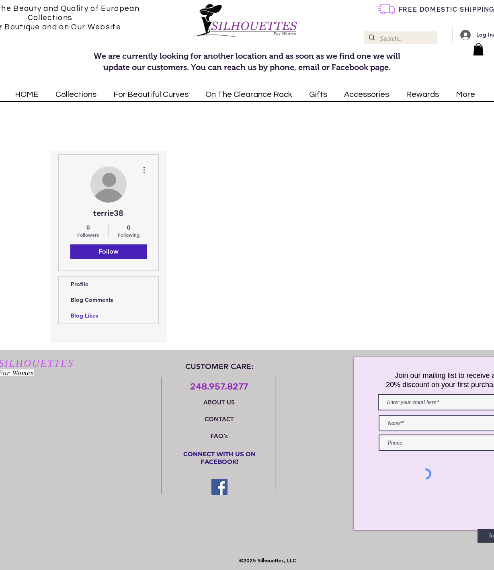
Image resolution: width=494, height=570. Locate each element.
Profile (79, 284)
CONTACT (219, 419)
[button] (478, 49)
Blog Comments (92, 299)
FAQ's (219, 436)
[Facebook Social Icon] (219, 487)
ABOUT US (219, 402)
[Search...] (399, 39)
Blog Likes (84, 315)
